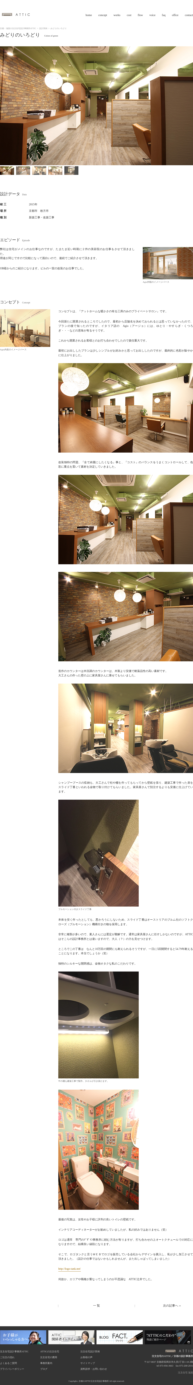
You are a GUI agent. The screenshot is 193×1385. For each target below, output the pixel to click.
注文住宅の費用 (48, 1357)
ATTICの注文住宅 (49, 1351)
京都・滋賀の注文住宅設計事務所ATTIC (18, 28)
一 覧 (96, 1305)
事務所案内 (46, 1363)
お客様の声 (86, 1357)
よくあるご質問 (8, 1363)
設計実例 (43, 28)
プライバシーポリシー (12, 1369)
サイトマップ (87, 1363)
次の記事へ (172, 1305)
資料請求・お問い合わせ (93, 1369)
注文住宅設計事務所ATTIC (14, 1351)
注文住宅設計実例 (90, 1351)
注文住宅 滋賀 (185, 1372)
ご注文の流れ (7, 1357)
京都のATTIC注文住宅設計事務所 (94, 1381)
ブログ (43, 1369)
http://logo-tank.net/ (69, 1268)
